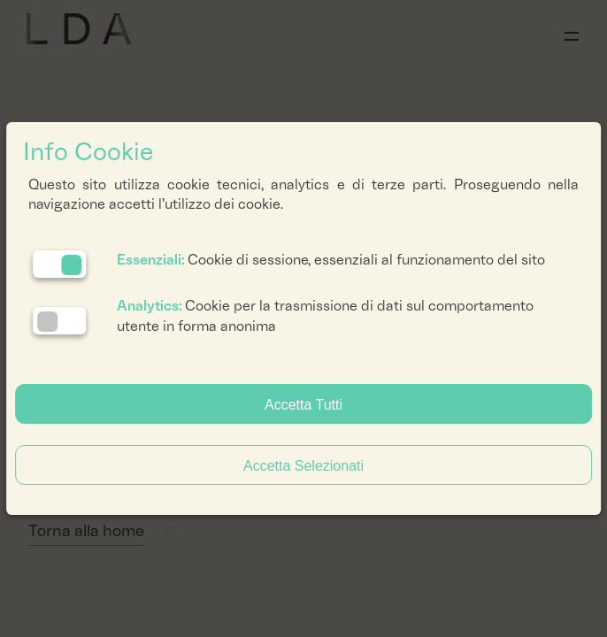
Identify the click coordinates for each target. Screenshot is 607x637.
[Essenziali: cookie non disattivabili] (59, 264)
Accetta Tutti (303, 404)
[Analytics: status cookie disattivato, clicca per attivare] (59, 320)
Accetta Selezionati (303, 465)
